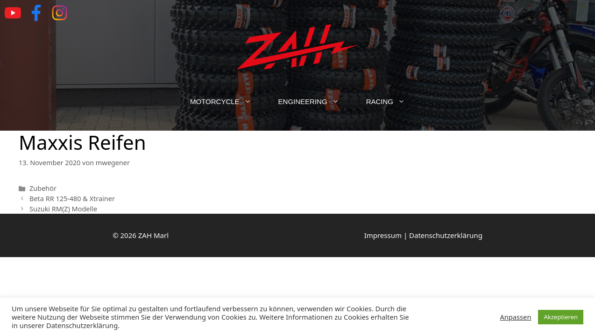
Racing (392, 101)
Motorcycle (227, 101)
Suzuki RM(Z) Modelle (63, 208)
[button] (252, 101)
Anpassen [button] (515, 317)
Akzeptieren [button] (561, 317)
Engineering (315, 101)
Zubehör (43, 188)
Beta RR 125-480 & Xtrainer (72, 198)
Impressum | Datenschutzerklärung (423, 235)
